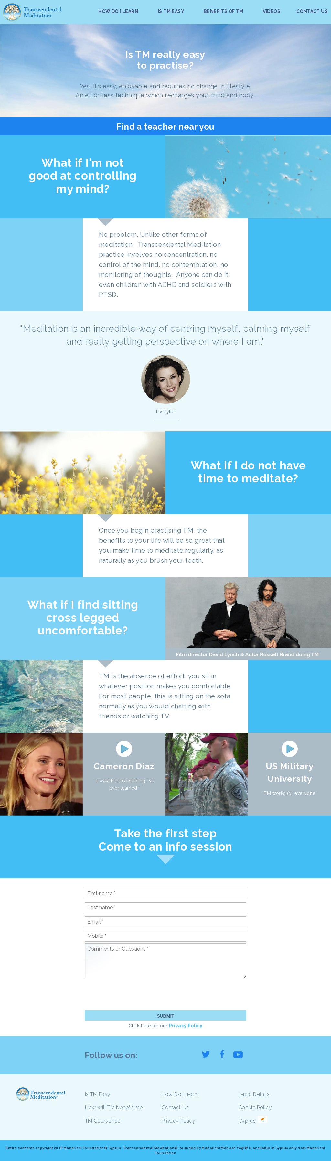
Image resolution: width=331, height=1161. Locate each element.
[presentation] (134, 994)
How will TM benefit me (114, 1107)
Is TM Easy (98, 1094)
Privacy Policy (186, 1025)
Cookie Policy (255, 1107)
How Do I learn (180, 1094)
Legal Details (254, 1094)
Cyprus (247, 1121)
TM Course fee (103, 1121)
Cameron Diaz (124, 766)
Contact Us (175, 1107)
